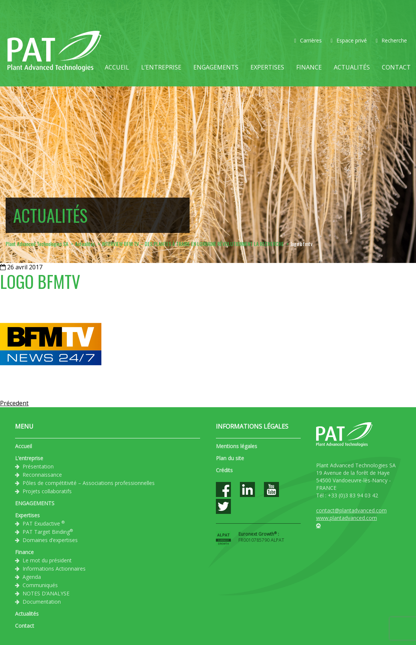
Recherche (391, 40)
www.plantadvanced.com (346, 517)
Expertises (267, 67)
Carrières (308, 40)
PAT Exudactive (44, 523)
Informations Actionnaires (54, 568)
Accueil (117, 67)
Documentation (42, 601)
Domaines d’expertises (50, 540)
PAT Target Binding (48, 531)
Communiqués (40, 585)
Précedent (14, 403)
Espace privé (349, 40)
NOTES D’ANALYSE (46, 593)
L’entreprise (161, 67)
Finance (309, 67)
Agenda (32, 576)
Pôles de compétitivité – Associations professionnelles (89, 482)
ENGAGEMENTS (215, 67)
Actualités (352, 67)
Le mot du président (47, 560)
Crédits (224, 470)
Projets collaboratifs (47, 491)
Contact (396, 67)
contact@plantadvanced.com (351, 510)
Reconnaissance (42, 474)
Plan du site (230, 458)
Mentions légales (236, 446)
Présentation (38, 466)
